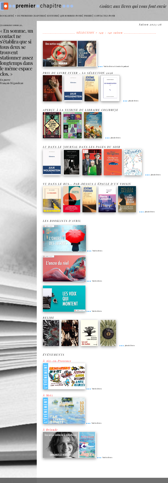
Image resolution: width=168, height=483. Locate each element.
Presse (88, 15)
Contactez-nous (104, 15)
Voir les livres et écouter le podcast (113, 66)
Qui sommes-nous (71, 15)
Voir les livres (94, 251)
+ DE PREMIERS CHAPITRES (30, 15)
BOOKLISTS (6, 15)
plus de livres (130, 101)
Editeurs (52, 15)
